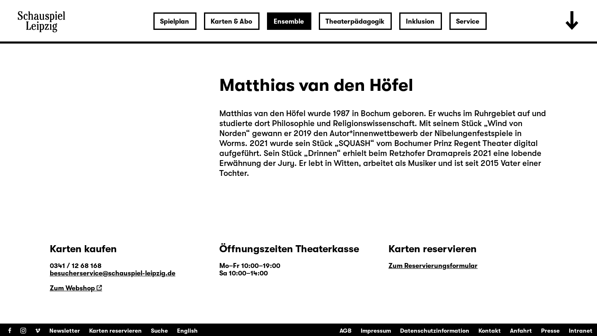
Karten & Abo (231, 21)
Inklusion (420, 21)
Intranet (580, 330)
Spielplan (174, 21)
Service (467, 21)
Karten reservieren (115, 330)
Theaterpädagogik (354, 21)
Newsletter (64, 330)
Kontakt (489, 330)
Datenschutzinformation (434, 330)
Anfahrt (521, 330)
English (187, 330)
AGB (346, 330)
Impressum (376, 330)
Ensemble (289, 21)
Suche (159, 330)
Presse (550, 330)
